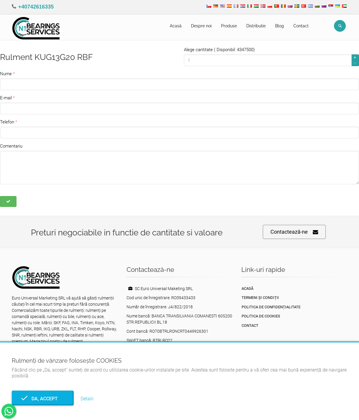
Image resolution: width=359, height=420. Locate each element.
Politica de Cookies (261, 316)
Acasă (176, 26)
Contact (301, 26)
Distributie (256, 26)
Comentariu (11, 146)
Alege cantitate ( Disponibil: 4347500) (219, 49)
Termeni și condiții (260, 297)
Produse (229, 26)
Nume (6, 73)
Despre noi (201, 26)
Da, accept (43, 398)
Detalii (87, 398)
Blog (279, 26)
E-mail (6, 98)
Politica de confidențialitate (271, 307)
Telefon (7, 122)
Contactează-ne (294, 232)
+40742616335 (36, 7)
